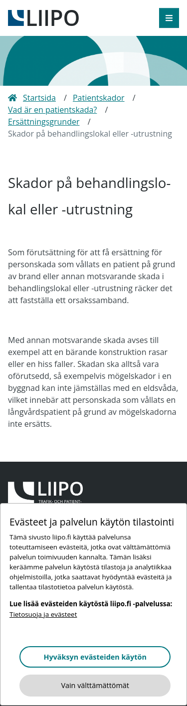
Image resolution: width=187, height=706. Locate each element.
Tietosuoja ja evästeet (43, 614)
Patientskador (99, 97)
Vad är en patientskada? (52, 109)
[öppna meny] (169, 18)
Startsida (32, 97)
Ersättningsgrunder (44, 121)
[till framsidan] (43, 16)
